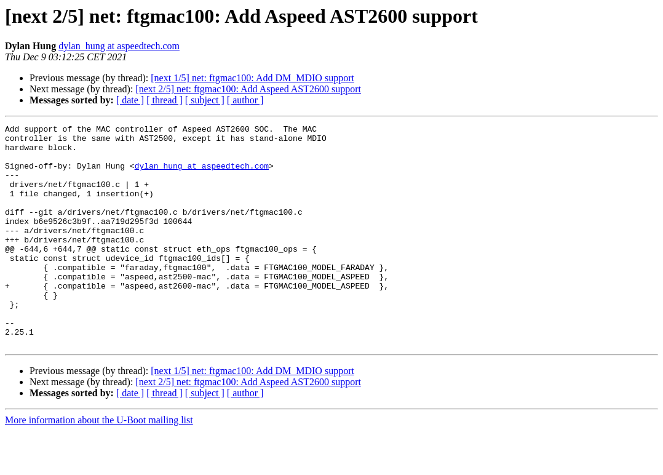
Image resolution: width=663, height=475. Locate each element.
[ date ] (130, 100)
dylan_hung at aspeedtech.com (119, 46)
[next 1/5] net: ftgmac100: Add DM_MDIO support (252, 78)
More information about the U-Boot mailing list (99, 464)
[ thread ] (164, 100)
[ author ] (245, 100)
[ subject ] (204, 100)
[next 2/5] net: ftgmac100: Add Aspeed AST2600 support (248, 89)
